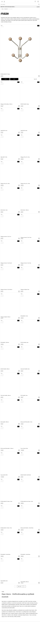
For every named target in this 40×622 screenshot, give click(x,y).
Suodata (5, 79)
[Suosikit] (35, 1)
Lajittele (14, 79)
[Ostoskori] (38, 1)
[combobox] (20, 586)
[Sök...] (20, 4)
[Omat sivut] (4, 1)
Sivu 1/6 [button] (20, 586)
